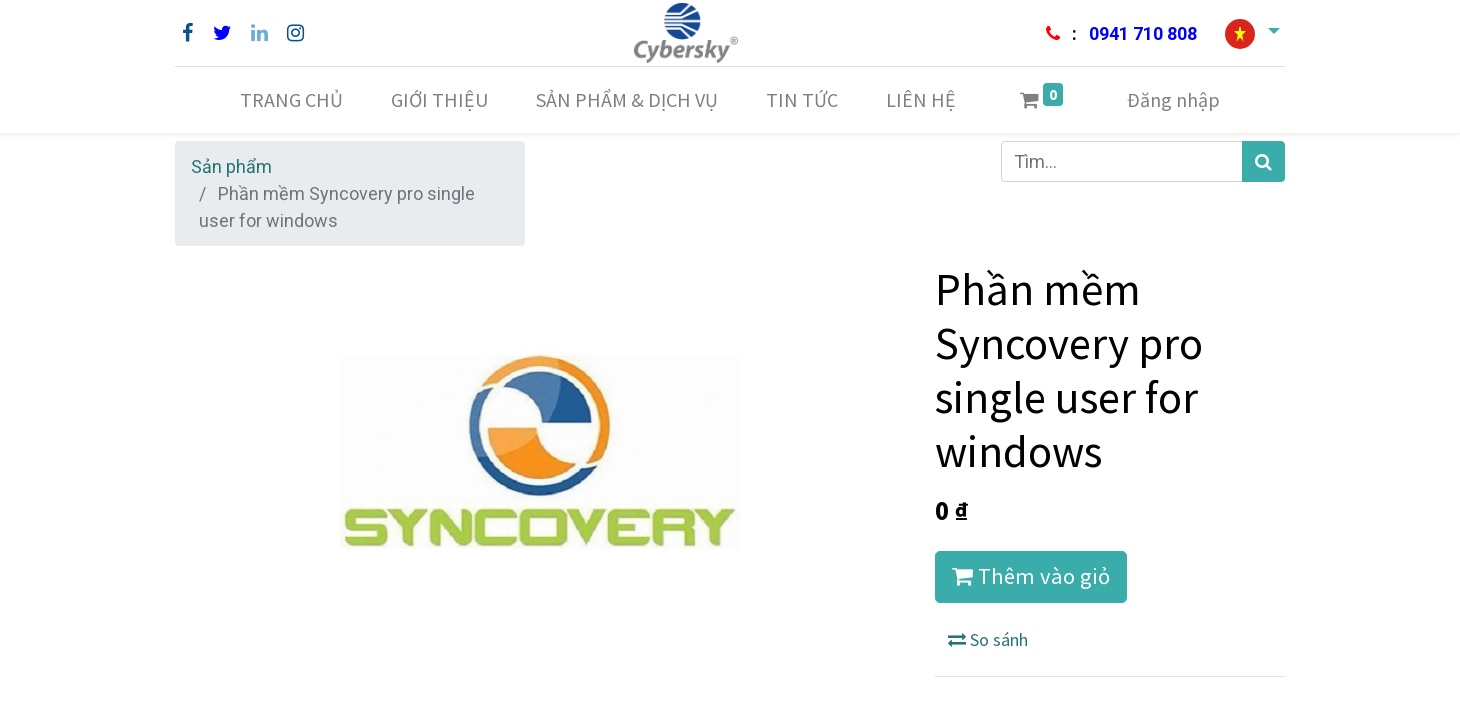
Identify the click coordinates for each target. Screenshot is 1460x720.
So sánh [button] (988, 639)
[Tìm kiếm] (1263, 161)
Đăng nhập (1173, 99)
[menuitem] (291, 100)
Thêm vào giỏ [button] (1031, 576)
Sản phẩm (231, 166)
